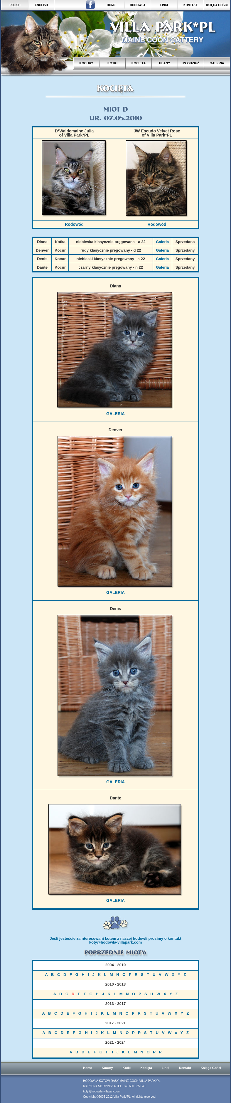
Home (87, 1068)
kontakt (174, 938)
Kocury (107, 1068)
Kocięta (146, 1068)
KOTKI (112, 63)
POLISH (14, 5)
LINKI (164, 5)
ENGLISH (41, 5)
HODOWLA (138, 5)
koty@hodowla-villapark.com (115, 942)
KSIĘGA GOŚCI (217, 5)
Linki (165, 1068)
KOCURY (86, 63)
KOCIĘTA (138, 63)
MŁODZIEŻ (191, 63)
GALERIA (217, 63)
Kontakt (185, 1068)
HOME (111, 5)
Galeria (162, 242)
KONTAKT (190, 5)
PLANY (164, 63)
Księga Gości (211, 1068)
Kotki (127, 1068)
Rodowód (74, 224)
